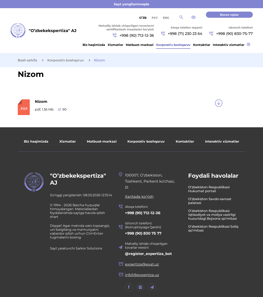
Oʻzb (143, 18)
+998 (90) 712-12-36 (133, 35)
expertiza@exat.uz (142, 264)
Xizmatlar (115, 45)
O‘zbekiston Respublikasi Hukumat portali (209, 189)
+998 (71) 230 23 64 (181, 33)
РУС (155, 18)
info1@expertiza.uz (142, 275)
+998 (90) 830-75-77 (231, 33)
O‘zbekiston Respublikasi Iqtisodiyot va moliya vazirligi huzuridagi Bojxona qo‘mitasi (212, 215)
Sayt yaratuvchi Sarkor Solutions (76, 248)
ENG (166, 18)
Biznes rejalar (229, 14)
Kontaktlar (201, 45)
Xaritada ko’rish (139, 196)
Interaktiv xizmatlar (228, 45)
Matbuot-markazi (140, 45)
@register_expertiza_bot (148, 254)
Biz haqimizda (94, 45)
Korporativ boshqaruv (173, 45)
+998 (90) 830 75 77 (143, 233)
